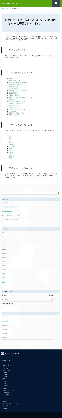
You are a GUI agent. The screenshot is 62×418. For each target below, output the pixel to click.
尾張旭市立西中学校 (10, 3)
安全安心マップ (8, 396)
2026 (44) (4, 316)
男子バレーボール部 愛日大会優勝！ (19, 82)
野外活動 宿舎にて (14, 94)
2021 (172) (5, 337)
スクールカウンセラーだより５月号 (10, 206)
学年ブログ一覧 (6, 370)
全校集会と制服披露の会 (15, 96)
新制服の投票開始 (13, 92)
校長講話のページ (13, 78)
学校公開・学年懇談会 (7, 211)
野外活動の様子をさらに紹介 (16, 113)
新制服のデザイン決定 (14, 80)
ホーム (4, 363)
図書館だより (7, 385)
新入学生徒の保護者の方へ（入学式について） (10, 404)
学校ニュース (12, 146)
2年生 (10, 137)
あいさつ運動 (5, 202)
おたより (5, 381)
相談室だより (12, 156)
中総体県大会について (14, 107)
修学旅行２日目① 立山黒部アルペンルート (20, 97)
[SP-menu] (56, 3)
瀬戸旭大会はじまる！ (14, 105)
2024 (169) (5, 325)
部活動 (10, 158)
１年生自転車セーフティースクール (10, 219)
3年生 (10, 139)
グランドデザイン (8, 390)
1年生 (10, 135)
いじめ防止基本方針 (9, 394)
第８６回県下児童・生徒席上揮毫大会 (19, 90)
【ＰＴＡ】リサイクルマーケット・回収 (11, 215)
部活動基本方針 (8, 392)
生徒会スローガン (13, 86)
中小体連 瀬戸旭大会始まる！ (17, 109)
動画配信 (5, 408)
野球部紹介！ (12, 99)
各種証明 (5, 401)
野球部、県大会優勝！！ (15, 115)
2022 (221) (5, 333)
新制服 (10, 148)
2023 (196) (5, 329)
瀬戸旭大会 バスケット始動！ (17, 101)
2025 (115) (5, 321)
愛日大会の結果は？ (14, 88)
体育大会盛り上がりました (16, 103)
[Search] (29, 62)
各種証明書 (11, 144)
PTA (10, 141)
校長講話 (11, 152)
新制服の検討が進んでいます (16, 84)
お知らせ (11, 142)
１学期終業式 (12, 111)
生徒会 (10, 154)
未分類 (10, 150)
